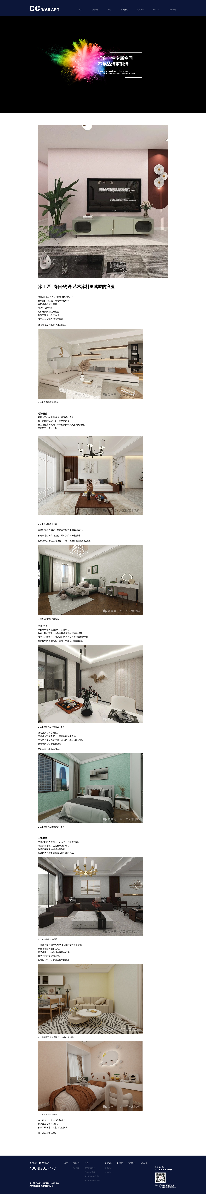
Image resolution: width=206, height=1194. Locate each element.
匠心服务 (76, 1168)
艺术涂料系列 (89, 1172)
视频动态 (108, 1172)
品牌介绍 (95, 10)
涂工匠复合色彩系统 (92, 1180)
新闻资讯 (124, 10)
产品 (109, 10)
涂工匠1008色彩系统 (92, 1176)
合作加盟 (173, 10)
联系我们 (156, 10)
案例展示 (140, 10)
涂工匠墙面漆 (89, 1168)
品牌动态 (108, 1168)
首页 (80, 10)
